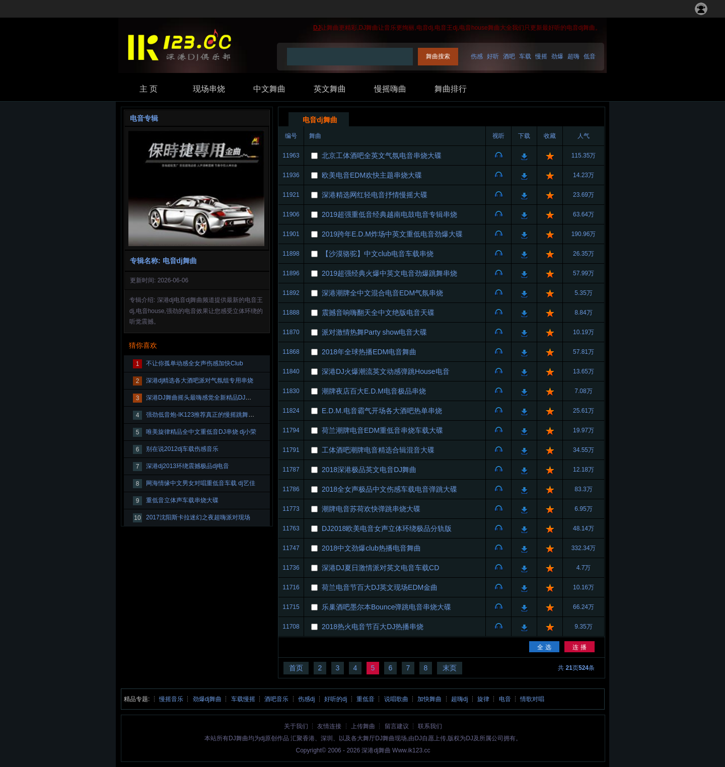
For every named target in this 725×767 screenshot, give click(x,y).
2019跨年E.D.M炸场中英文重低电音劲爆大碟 (392, 234)
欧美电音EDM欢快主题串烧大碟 (372, 175)
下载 (524, 156)
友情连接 (329, 726)
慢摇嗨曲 (390, 89)
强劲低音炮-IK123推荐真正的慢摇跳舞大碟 (203, 414)
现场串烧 (209, 89)
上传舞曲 (363, 726)
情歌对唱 (532, 699)
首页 (296, 668)
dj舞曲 (382, 750)
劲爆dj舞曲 (207, 699)
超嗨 (573, 56)
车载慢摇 (243, 699)
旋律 (483, 699)
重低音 (365, 699)
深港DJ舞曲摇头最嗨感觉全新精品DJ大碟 (201, 397)
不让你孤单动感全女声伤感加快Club (194, 363)
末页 (450, 668)
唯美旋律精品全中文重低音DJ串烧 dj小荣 (201, 431)
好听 (493, 56)
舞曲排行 (450, 89)
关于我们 (296, 726)
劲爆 (557, 56)
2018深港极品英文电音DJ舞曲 (369, 470)
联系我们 (430, 726)
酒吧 (509, 56)
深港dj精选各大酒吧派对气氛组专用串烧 (199, 380)
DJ (317, 27)
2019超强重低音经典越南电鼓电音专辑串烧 (389, 214)
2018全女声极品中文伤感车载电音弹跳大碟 (389, 489)
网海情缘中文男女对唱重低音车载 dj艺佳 (200, 483)
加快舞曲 (429, 699)
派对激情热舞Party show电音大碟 (374, 332)
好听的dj (335, 699)
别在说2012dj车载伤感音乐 (182, 448)
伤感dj (306, 699)
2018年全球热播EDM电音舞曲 (369, 352)
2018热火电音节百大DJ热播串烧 (372, 627)
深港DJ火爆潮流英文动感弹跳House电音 (386, 371)
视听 (498, 156)
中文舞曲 (269, 89)
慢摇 (541, 56)
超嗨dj (459, 699)
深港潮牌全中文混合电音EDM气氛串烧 (382, 293)
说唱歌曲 (396, 699)
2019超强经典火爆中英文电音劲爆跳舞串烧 (389, 273)
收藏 (550, 156)
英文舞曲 (330, 89)
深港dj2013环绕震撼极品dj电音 (187, 466)
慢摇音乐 (171, 699)
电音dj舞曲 (320, 120)
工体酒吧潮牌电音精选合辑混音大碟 (378, 450)
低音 (590, 56)
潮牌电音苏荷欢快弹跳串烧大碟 (371, 509)
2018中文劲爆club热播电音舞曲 (371, 548)
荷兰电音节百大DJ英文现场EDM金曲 (380, 587)
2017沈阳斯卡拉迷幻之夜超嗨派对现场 (198, 517)
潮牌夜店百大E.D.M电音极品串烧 (374, 391)
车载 (525, 56)
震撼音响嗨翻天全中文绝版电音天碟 (378, 313)
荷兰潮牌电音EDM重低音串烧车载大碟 (382, 430)
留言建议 (397, 726)
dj (262, 738)
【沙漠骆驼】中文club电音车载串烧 (377, 254)
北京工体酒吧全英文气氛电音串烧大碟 (382, 155)
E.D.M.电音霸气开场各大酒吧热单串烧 (382, 411)
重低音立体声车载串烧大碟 (182, 500)
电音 (505, 699)
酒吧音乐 (276, 699)
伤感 (477, 56)
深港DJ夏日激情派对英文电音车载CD (380, 568)
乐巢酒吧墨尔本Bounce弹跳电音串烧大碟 (386, 607)
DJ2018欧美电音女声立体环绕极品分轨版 (387, 528)
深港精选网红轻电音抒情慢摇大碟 (374, 195)
